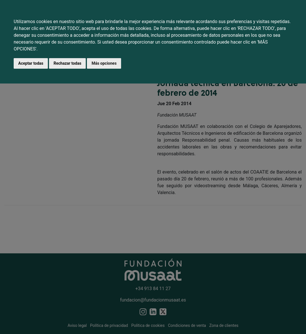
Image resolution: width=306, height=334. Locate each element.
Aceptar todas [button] (30, 63)
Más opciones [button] (104, 63)
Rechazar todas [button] (67, 63)
